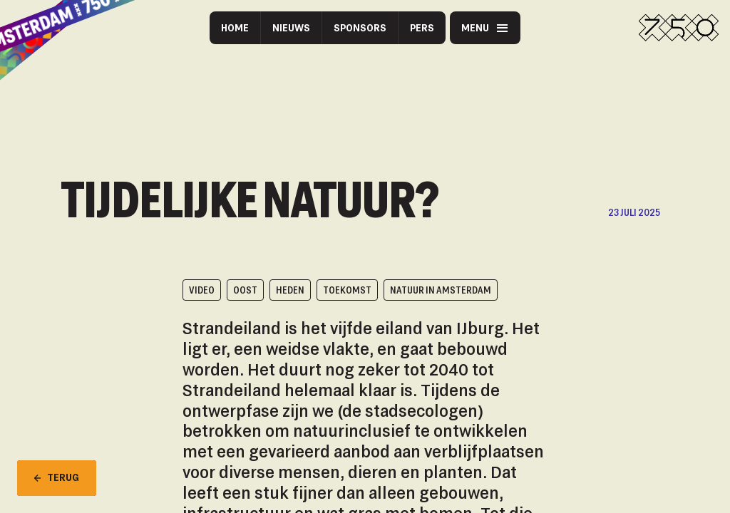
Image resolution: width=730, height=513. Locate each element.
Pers (422, 27)
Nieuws (291, 27)
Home (235, 27)
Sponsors (360, 27)
